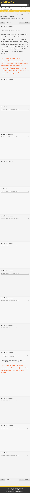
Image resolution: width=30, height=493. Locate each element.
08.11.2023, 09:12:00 (5, 82)
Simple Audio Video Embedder (12, 491)
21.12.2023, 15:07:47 (5, 136)
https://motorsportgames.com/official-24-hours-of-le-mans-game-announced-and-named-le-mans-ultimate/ (14, 63)
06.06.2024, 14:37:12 (5, 400)
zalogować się (24, 8)
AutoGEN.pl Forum (8, 2)
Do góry (3, 479)
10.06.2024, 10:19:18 (5, 428)
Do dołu (3, 22)
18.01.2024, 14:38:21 (5, 191)
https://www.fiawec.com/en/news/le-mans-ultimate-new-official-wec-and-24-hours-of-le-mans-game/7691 (14, 70)
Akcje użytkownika (24, 22)
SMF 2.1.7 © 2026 (11, 489)
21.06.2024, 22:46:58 (5, 455)
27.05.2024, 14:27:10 (5, 327)
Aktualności (5, 11)
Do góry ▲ (21, 488)
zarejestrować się (7, 9)
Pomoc (8, 488)
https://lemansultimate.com (10, 58)
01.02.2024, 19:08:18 (5, 218)
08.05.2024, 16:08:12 (5, 300)
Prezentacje (16, 11)
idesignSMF (21, 491)
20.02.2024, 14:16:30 (5, 273)
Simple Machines (19, 489)
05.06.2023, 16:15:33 (5, 28)
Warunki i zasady (14, 488)
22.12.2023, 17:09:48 (5, 164)
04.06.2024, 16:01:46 (5, 355)
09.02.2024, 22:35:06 (5, 245)
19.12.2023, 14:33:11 (5, 109)
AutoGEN (4, 26)
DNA (23, 11)
